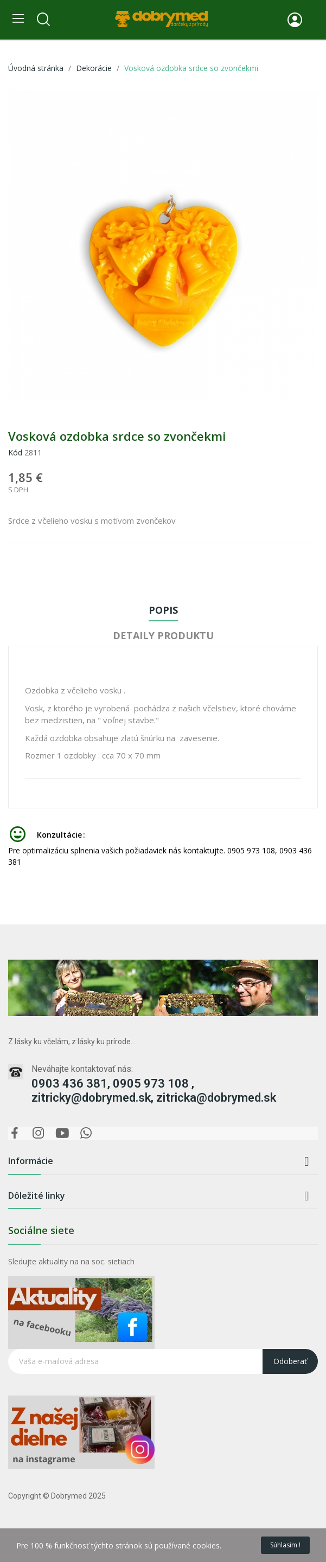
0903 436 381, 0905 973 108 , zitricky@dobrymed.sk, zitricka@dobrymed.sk (153, 1090)
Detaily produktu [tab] (163, 635)
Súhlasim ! (285, 1545)
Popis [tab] (163, 609)
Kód (15, 452)
